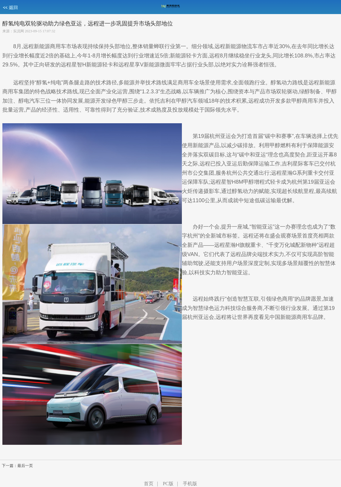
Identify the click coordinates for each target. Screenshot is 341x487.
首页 (148, 483)
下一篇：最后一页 (17, 466)
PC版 (168, 483)
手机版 (190, 483)
